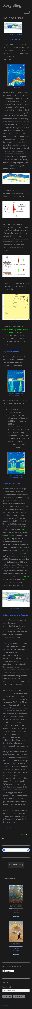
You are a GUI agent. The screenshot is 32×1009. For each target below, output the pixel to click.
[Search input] (16, 850)
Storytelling (11, 5)
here (20, 501)
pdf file (26, 577)
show (20, 865)
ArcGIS (24, 530)
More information (16, 916)
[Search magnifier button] (28, 850)
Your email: (6, 987)
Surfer (24, 550)
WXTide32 (10, 536)
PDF (24, 835)
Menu (27, 12)
